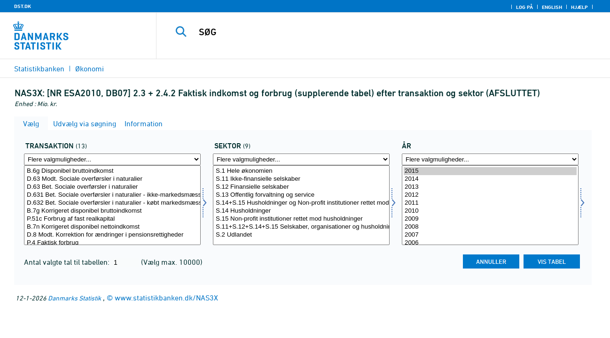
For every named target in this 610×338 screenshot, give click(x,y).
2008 (490, 227)
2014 (490, 179)
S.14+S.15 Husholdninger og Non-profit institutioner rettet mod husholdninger (301, 203)
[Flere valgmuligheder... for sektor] (301, 159)
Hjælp (579, 7)
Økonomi (89, 68)
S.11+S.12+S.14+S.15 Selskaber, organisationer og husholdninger (301, 227)
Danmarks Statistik (74, 298)
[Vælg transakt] (112, 205)
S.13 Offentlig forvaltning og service (301, 195)
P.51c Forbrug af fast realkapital (112, 219)
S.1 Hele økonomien (301, 171)
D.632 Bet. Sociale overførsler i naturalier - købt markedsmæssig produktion (112, 203)
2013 (490, 187)
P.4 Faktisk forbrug (112, 243)
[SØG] (374, 32)
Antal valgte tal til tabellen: (67, 262)
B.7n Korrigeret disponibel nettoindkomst (112, 227)
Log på (524, 7)
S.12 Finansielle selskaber (301, 187)
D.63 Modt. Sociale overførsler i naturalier (112, 179)
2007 (490, 235)
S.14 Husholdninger (301, 211)
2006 (490, 243)
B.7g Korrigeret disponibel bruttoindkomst (112, 211)
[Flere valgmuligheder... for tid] (490, 159)
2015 (490, 171)
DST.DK (22, 6)
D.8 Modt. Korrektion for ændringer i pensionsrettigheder (112, 235)
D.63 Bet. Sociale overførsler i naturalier (112, 187)
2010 (490, 211)
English (552, 7)
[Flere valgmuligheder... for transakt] (112, 159)
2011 (490, 203)
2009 (490, 219)
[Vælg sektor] (301, 205)
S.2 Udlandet (301, 235)
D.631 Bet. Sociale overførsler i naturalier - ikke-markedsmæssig (112, 195)
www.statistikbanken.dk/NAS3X (166, 297)
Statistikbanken (39, 68)
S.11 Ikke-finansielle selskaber (301, 179)
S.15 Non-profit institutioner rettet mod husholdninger (301, 219)
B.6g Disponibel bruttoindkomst (112, 171)
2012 (490, 195)
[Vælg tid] (490, 205)
